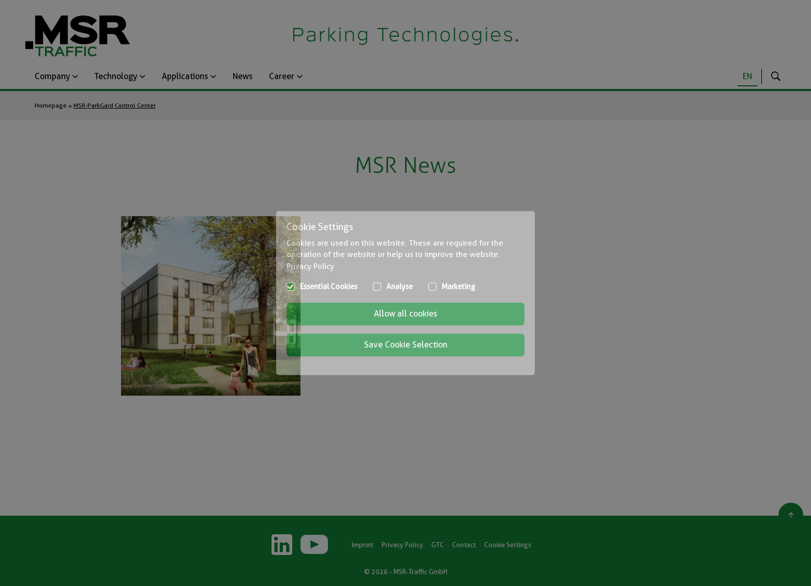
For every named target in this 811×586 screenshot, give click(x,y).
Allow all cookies (405, 314)
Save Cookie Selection (405, 345)
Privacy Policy (310, 266)
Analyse (399, 286)
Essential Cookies (328, 286)
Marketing (458, 286)
